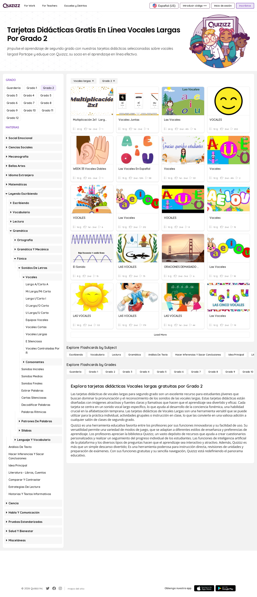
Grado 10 (30, 110)
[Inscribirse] (245, 6)
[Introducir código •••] (195, 6)
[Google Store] (226, 588)
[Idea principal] (236, 355)
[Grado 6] (179, 372)
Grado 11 (47, 110)
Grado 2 (48, 88)
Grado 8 (46, 103)
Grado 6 (12, 103)
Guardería (14, 88)
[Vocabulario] (97, 355)
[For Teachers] (49, 6)
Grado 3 (12, 95)
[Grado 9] (230, 372)
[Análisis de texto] (158, 355)
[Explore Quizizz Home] (11, 5)
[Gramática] (134, 355)
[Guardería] (75, 372)
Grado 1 (32, 88)
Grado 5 (45, 95)
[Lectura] (116, 355)
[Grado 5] (162, 372)
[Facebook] (54, 588)
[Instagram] (60, 588)
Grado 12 (13, 118)
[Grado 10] (248, 372)
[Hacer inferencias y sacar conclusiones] (198, 355)
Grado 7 (29, 103)
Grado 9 (12, 110)
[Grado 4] (144, 372)
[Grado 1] (93, 372)
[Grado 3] (127, 372)
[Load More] (160, 335)
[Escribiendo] (76, 355)
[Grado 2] (108, 81)
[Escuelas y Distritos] (76, 6)
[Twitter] (47, 588)
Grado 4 (28, 95)
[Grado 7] (196, 372)
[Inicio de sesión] (223, 6)
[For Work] (29, 6)
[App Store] (204, 588)
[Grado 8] (213, 372)
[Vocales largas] (84, 81)
